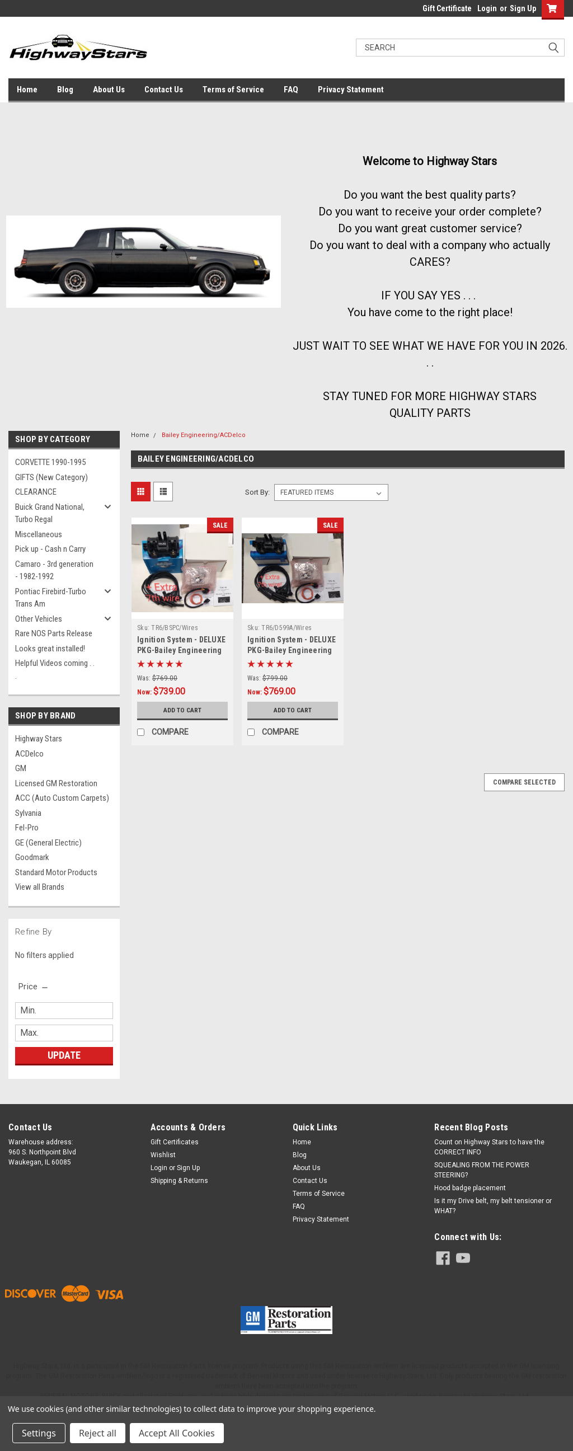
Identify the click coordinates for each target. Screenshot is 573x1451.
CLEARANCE (36, 492)
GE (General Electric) (48, 843)
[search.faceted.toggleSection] (34, 986)
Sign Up (523, 8)
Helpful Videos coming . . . (55, 669)
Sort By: (257, 492)
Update (64, 1055)
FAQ (291, 89)
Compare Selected (524, 782)
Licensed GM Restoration (56, 783)
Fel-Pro (27, 828)
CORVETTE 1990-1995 (50, 462)
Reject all (97, 1433)
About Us (109, 89)
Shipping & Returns (179, 1181)
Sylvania (28, 813)
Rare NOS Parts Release (53, 633)
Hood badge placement (470, 1188)
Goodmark (32, 857)
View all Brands (39, 887)
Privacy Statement (351, 89)
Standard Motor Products (56, 872)
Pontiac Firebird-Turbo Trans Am (50, 597)
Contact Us (163, 89)
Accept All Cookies (177, 1433)
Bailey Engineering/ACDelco (204, 435)
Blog (65, 89)
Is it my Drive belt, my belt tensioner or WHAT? (493, 1206)
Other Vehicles (38, 619)
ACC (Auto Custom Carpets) (62, 798)
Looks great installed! (50, 649)
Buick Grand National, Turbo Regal (49, 513)
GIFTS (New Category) (51, 477)
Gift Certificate (447, 8)
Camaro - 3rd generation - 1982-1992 (54, 570)
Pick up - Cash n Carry (50, 549)
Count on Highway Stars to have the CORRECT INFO (489, 1147)
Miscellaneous (38, 534)
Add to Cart (183, 710)
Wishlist (163, 1155)
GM (20, 768)
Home (27, 89)
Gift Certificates (175, 1142)
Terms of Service (233, 89)
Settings (39, 1433)
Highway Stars (38, 739)
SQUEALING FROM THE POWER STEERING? (481, 1170)
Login (487, 8)
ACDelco (29, 754)
